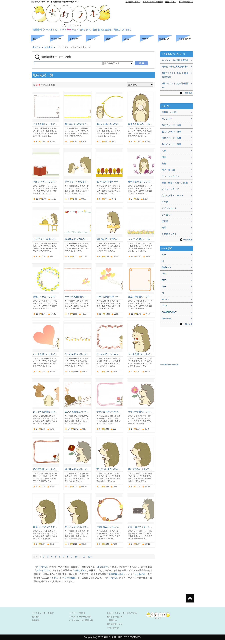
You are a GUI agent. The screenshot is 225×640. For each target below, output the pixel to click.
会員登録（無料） (133, 2)
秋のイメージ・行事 (171, 138)
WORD (165, 299)
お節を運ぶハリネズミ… (108, 526)
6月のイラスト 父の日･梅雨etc (175, 85)
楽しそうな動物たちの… (45, 411)
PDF (164, 286)
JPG (164, 254)
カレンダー (167, 119)
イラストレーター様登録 (153, 2)
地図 (164, 227)
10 (76, 556)
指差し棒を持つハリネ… (140, 296)
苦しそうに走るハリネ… (108, 469)
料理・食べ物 (168, 170)
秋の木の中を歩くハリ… (108, 181)
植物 (164, 157)
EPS (164, 273)
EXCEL (165, 305)
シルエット (167, 215)
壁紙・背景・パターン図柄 (175, 183)
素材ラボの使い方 (186, 2)
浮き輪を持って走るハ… (77, 239)
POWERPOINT (169, 312)
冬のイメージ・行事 (171, 144)
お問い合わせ (113, 627)
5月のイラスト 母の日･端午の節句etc (175, 75)
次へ (90, 556)
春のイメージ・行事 (171, 125)
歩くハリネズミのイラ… (77, 526)
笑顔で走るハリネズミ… (140, 469)
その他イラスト (169, 234)
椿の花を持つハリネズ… (45, 469)
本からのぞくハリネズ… (45, 181)
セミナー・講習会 (77, 613)
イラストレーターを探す (43, 613)
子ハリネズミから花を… (77, 181)
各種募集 (36, 620)
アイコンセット (169, 208)
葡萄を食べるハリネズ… (140, 181)
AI (163, 293)
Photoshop (167, 318)
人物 (164, 151)
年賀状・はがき (169, 112)
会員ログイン (170, 2)
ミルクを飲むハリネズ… (45, 124)
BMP (164, 280)
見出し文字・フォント (172, 195)
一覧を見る (187, 93)
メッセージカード (170, 189)
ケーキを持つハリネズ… (77, 354)
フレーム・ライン (170, 176)
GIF (163, 261)
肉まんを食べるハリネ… (108, 124)
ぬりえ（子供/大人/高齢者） (175, 66)
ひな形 (165, 202)
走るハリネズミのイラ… (45, 526)
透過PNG (166, 267)
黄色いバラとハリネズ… (45, 296)
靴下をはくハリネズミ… (77, 124)
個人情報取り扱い (115, 624)
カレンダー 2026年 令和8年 (175, 60)
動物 (164, 163)
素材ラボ (36, 47)
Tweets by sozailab (169, 364)
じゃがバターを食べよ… (45, 239)
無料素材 (48, 47)
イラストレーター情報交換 (81, 620)
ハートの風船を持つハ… (77, 296)
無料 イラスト (43, 570)
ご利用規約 (112, 620)
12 (83, 556)
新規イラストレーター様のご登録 (122, 613)
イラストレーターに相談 (80, 616)
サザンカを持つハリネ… (108, 411)
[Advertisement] (155, 10)
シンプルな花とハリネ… (140, 239)
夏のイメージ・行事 (171, 131)
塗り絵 (165, 221)
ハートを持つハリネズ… (45, 354)
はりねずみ (41, 566)
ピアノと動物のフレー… (77, 411)
